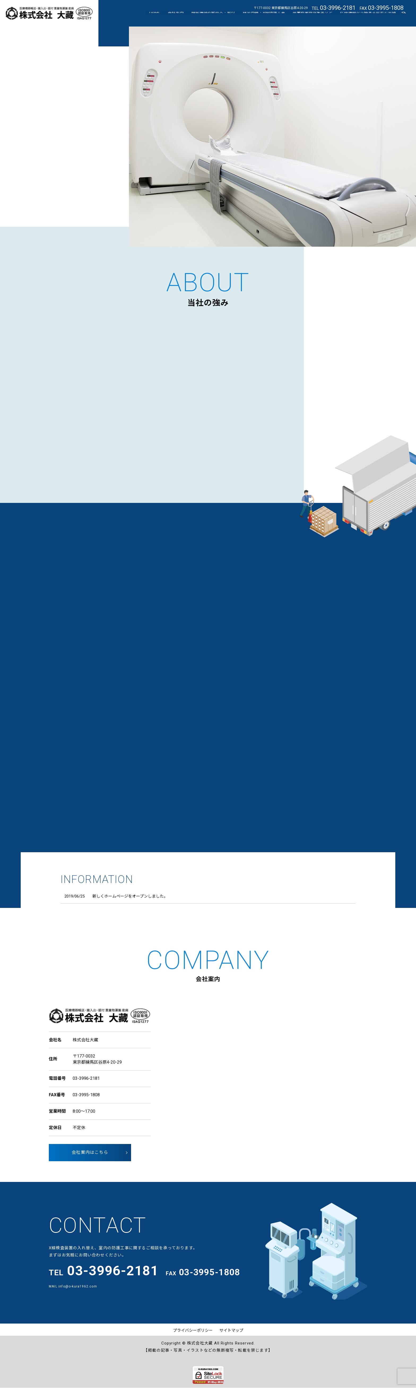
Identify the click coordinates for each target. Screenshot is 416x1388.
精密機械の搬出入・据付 (220, 19)
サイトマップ (231, 1330)
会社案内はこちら (90, 1152)
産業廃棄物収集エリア (316, 19)
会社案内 (185, 19)
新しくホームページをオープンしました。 (130, 896)
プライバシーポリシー (193, 1330)
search (404, 19)
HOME (166, 19)
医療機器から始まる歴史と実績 (369, 19)
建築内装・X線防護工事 (269, 19)
